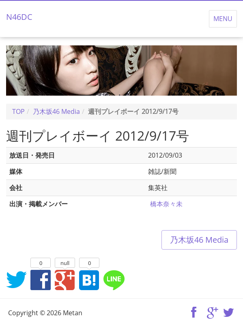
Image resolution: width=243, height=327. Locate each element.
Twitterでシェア (16, 279)
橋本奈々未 (166, 203)
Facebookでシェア (40, 279)
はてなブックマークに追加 (89, 279)
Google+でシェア (65, 279)
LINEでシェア (113, 279)
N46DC (19, 16)
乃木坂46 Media (199, 239)
